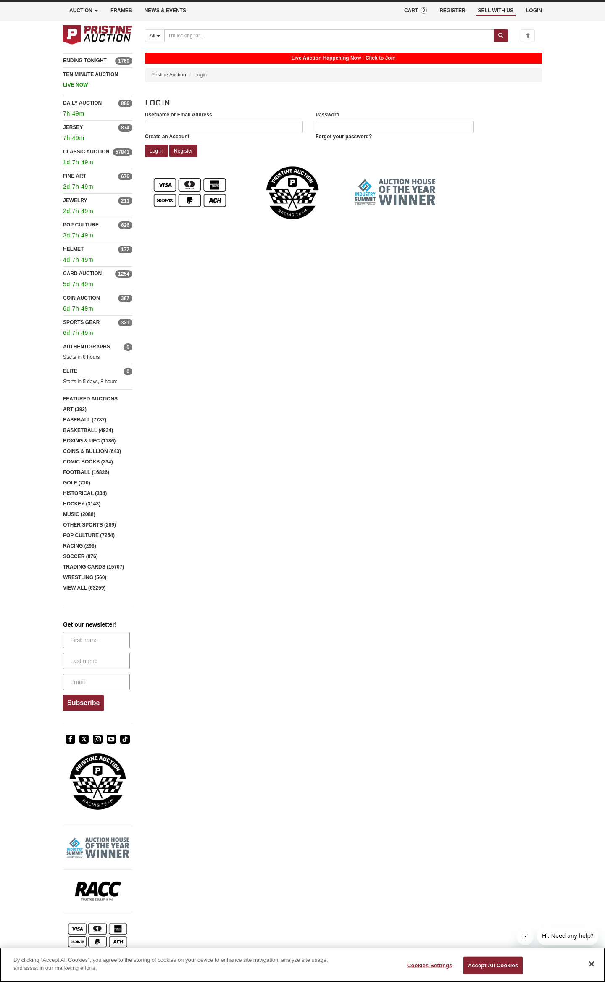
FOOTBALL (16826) (86, 472)
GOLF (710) (76, 483)
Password (327, 115)
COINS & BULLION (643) (92, 451)
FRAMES (121, 10)
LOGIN (534, 10)
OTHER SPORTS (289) (89, 525)
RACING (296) (79, 546)
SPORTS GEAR (81, 322)
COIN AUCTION (81, 298)
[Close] (591, 964)
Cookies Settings (429, 965)
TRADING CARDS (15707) (93, 567)
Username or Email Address (178, 115)
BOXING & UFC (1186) (89, 441)
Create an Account (167, 137)
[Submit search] (501, 35)
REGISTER (452, 10)
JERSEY (73, 127)
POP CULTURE (81, 225)
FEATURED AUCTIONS (90, 399)
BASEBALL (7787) (84, 420)
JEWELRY (75, 200)
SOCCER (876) (80, 556)
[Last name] (96, 661)
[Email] (96, 682)
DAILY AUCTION (82, 103)
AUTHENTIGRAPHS (86, 347)
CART (415, 10)
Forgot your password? (344, 137)
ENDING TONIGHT (85, 60)
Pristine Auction (168, 75)
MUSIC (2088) (79, 514)
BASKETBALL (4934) (88, 430)
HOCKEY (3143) (81, 504)
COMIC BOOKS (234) (88, 462)
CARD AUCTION (82, 273)
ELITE (70, 371)
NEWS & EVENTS (165, 10)
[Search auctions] (329, 35)
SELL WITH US (495, 10)
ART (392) (75, 409)
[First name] (96, 640)
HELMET (73, 249)
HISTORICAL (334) (85, 493)
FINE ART (74, 176)
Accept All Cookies (493, 965)
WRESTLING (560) (84, 577)
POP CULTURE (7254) (89, 535)
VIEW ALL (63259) (84, 588)
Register (183, 151)
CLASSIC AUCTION (86, 152)
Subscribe (83, 702)
